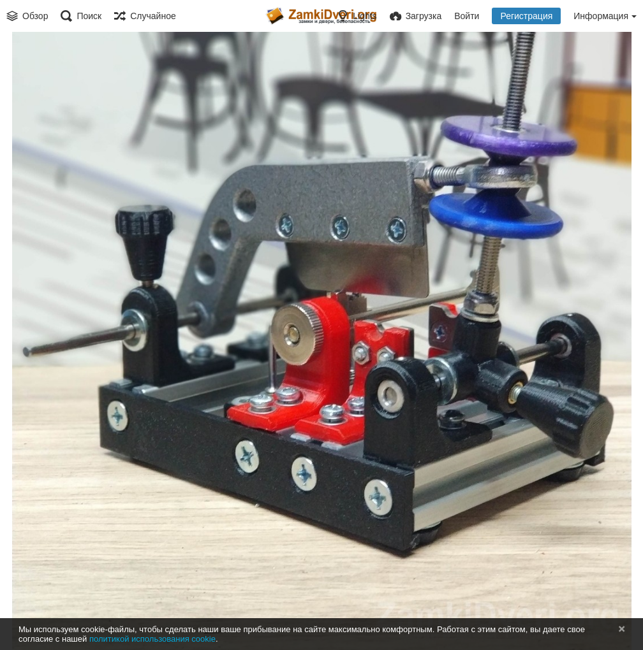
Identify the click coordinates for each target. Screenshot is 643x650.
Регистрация (526, 16)
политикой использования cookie (152, 639)
